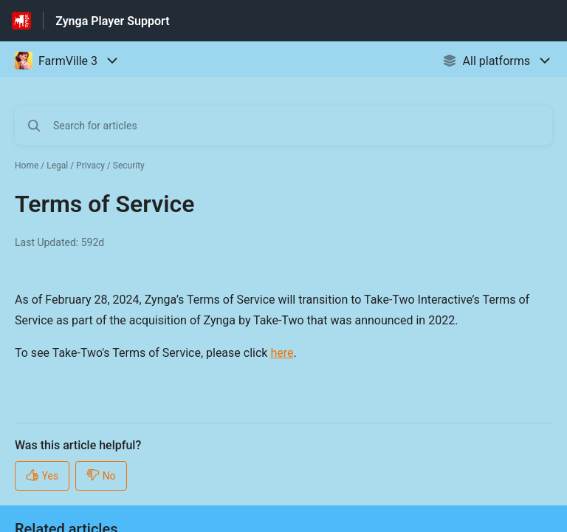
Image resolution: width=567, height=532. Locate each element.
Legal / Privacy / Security (96, 165)
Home (26, 165)
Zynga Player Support (112, 21)
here (281, 353)
